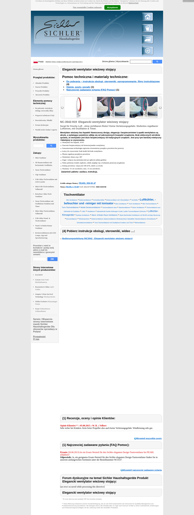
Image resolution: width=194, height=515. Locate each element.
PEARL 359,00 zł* (87, 183)
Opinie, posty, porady (78, 87)
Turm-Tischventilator (43, 170)
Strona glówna (108, 61)
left (62, 107)
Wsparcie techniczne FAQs (44, 115)
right (160, 107)
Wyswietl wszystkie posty (149, 438)
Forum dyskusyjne (42, 125)
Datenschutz (133, 3)
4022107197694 (89, 187)
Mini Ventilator (40, 158)
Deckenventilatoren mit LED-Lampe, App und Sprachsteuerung (45, 235)
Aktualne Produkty (42, 83)
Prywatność (39, 336)
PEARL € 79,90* (72, 187)
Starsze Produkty (41, 87)
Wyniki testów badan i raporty (46, 130)
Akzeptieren (112, 7)
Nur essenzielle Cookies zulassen (87, 7)
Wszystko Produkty (42, 91)
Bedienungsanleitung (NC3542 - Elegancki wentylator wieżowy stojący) (97, 238)
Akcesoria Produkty (42, 95)
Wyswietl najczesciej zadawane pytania (142, 470)
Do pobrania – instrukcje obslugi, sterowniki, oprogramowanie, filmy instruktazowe (113, 81)
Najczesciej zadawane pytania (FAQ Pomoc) (91, 90)
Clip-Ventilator (40, 175)
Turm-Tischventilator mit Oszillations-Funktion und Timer (44, 203)
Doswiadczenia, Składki (43, 120)
